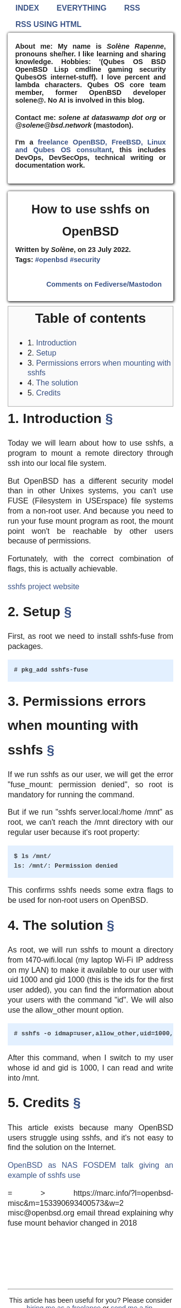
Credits (48, 393)
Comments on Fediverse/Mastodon (104, 284)
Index (27, 8)
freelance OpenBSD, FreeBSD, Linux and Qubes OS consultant (90, 146)
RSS (132, 8)
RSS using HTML (48, 24)
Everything (81, 8)
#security (85, 260)
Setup (46, 353)
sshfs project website (44, 586)
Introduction (56, 343)
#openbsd (51, 260)
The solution (57, 383)
